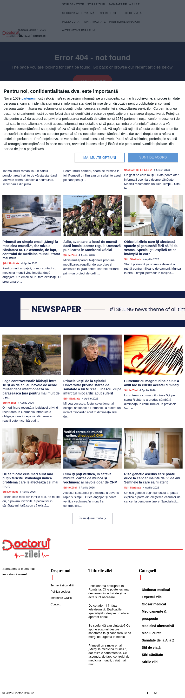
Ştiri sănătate (10, 262)
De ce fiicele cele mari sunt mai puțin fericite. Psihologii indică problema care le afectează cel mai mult (30, 479)
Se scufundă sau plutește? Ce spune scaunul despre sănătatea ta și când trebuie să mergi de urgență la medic (109, 630)
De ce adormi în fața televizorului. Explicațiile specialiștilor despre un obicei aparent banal (108, 610)
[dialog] (92, 125)
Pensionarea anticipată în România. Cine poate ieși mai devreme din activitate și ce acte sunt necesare (108, 590)
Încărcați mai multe (92, 517)
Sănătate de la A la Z (138, 169)
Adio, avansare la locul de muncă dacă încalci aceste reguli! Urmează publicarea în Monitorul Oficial (91, 246)
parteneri (28, 98)
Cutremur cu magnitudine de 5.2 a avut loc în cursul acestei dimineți (151, 383)
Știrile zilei (70, 254)
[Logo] (26, 547)
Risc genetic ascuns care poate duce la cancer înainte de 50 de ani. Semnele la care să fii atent (152, 477)
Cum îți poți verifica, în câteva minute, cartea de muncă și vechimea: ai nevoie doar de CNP (89, 477)
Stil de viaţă (10, 490)
